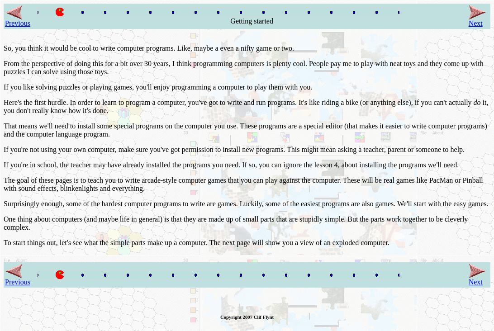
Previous (17, 20)
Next (477, 20)
